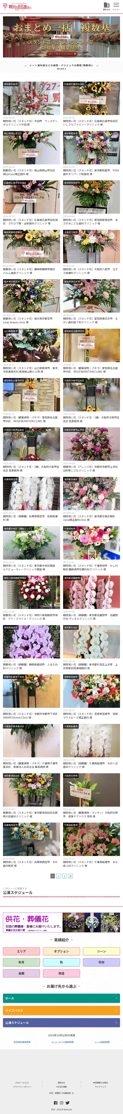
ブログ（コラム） (22, 1082)
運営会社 (61, 1082)
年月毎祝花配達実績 (22, 1041)
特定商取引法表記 (100, 1082)
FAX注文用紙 (61, 1086)
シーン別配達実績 (102, 1041)
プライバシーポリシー (22, 1086)
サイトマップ (100, 1086)
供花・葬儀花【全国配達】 (61, 1093)
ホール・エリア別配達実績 (62, 1041)
